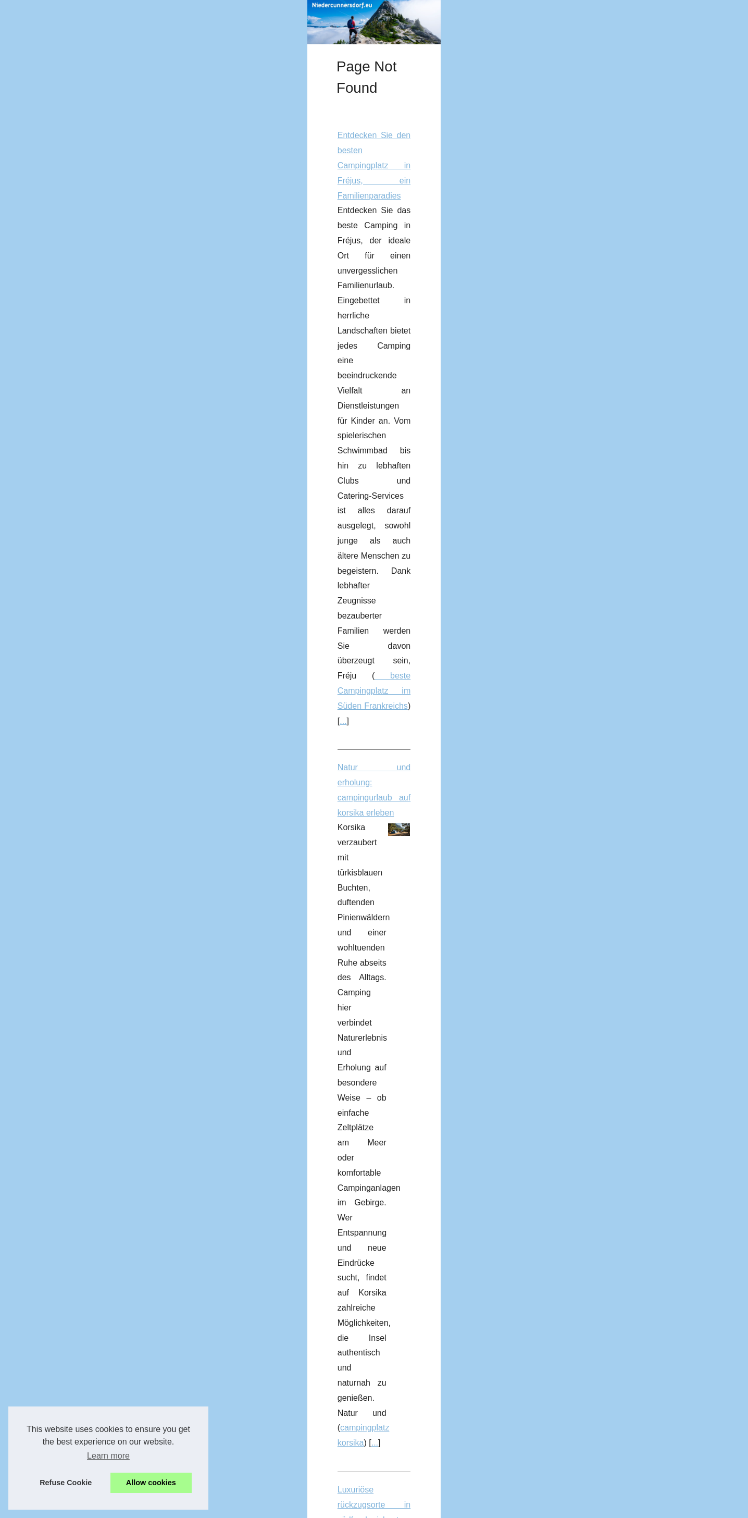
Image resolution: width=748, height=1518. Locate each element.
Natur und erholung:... (110, 392)
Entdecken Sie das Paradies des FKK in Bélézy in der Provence (341, 1139)
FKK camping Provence (601, 1199)
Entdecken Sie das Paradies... (124, 554)
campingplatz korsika (343, 504)
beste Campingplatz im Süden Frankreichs (326, 367)
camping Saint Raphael (606, 1083)
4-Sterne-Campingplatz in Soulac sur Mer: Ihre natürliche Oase (339, 657)
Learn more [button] (108, 1455)
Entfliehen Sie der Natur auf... (123, 577)
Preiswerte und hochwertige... (123, 673)
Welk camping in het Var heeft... (127, 321)
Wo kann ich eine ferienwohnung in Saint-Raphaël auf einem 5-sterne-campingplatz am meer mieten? (411, 993)
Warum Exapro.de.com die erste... (131, 274)
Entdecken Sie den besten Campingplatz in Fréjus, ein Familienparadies (356, 292)
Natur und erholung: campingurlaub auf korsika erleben (324, 414)
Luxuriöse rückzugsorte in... (120, 507)
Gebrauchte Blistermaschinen (326, 839)
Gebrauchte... (97, 344)
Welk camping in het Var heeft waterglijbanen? (308, 1368)
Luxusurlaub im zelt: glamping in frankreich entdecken (322, 886)
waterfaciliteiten (479, 1458)
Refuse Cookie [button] (66, 1482)
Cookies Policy (229, 1507)
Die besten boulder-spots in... (123, 462)
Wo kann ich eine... (106, 298)
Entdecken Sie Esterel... (114, 531)
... (417, 367)
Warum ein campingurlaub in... (125, 484)
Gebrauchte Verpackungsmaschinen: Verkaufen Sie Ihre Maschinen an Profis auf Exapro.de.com (402, 1246)
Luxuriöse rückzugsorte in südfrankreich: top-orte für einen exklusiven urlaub (364, 551)
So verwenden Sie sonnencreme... (131, 625)
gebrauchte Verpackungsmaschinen (600, 1276)
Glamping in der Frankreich (573, 946)
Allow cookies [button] (151, 1482)
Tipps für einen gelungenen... (122, 415)
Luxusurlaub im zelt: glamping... (127, 438)
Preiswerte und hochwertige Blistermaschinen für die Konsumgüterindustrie (362, 779)
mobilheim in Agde (590, 611)
